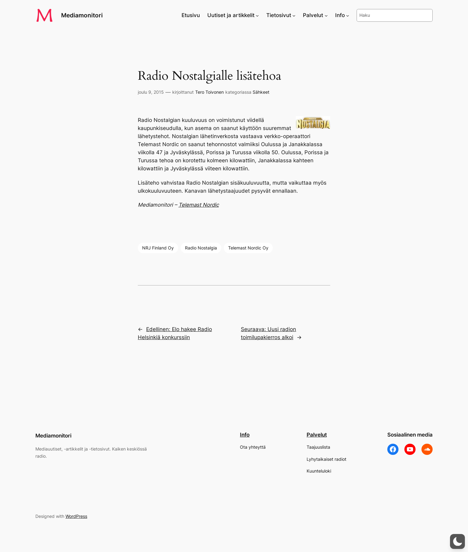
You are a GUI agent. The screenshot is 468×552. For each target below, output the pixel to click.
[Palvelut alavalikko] (326, 15)
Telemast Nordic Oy (248, 247)
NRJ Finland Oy (158, 247)
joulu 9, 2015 (151, 92)
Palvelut (317, 435)
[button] (457, 541)
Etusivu (191, 15)
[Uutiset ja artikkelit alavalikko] (257, 15)
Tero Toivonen (209, 92)
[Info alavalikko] (347, 15)
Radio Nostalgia (201, 247)
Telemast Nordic (198, 205)
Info (245, 435)
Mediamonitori (82, 15)
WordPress (76, 516)
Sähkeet (261, 92)
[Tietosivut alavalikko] (293, 15)
